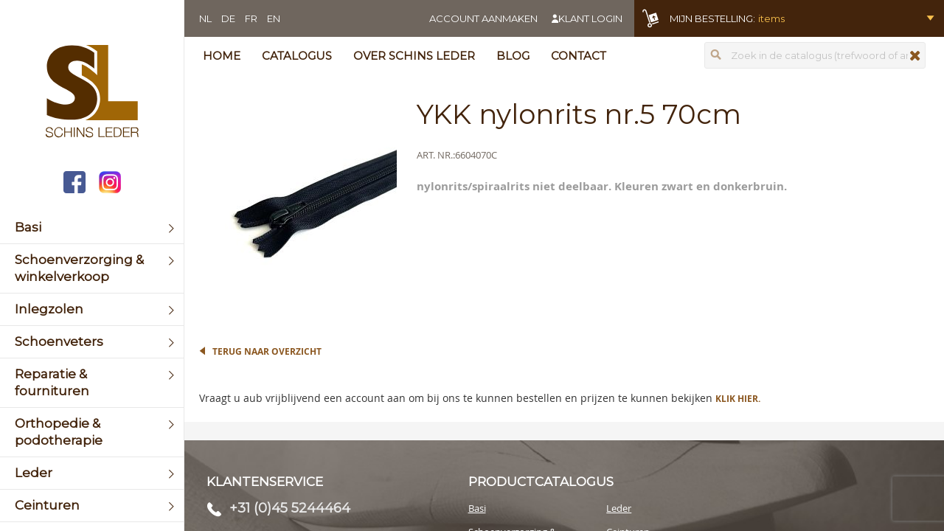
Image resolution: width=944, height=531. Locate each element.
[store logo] (92, 93)
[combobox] (815, 55)
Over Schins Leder (414, 56)
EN (273, 18)
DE (228, 18)
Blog (513, 56)
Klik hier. (737, 398)
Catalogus (297, 56)
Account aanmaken (483, 18)
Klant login (590, 18)
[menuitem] (92, 227)
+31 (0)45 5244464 (289, 508)
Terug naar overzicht (267, 351)
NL (205, 18)
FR (251, 18)
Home (221, 56)
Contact (578, 56)
